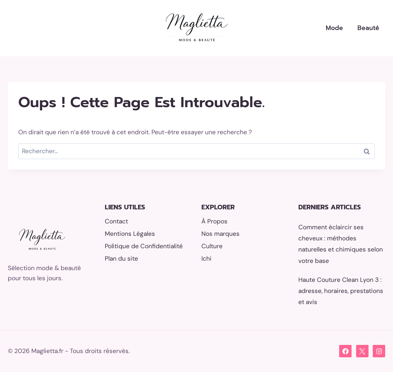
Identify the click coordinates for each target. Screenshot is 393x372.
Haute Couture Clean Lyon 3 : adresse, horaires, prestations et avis (340, 291)
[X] (362, 351)
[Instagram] (379, 351)
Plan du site (121, 258)
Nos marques (220, 234)
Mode (334, 28)
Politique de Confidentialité (144, 246)
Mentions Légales (130, 234)
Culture (212, 246)
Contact (116, 221)
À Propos (214, 221)
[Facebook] (345, 351)
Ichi (206, 258)
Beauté (368, 28)
